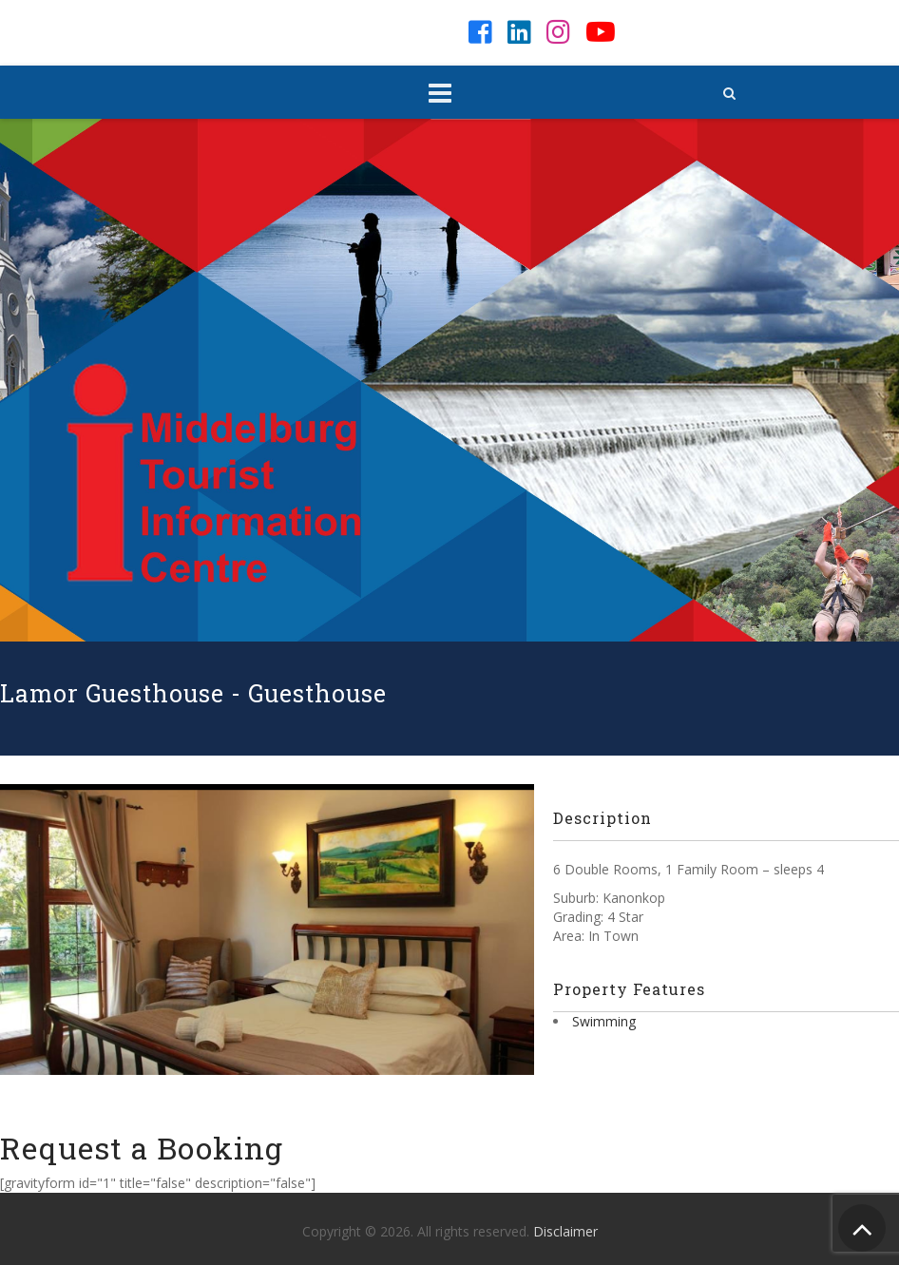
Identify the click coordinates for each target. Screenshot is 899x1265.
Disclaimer (565, 1231)
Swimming (604, 1021)
